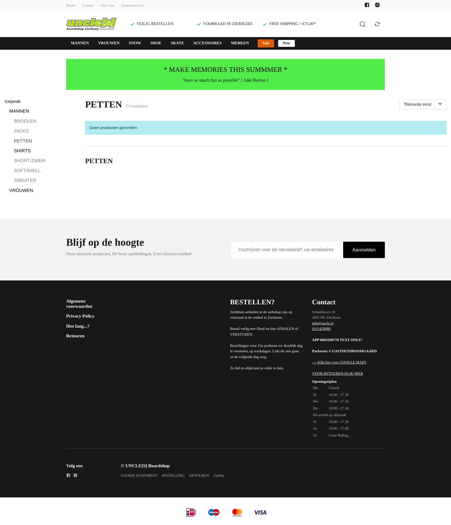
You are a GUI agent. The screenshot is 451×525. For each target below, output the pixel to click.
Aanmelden (364, 249)
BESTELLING (173, 475)
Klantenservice (132, 5)
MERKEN (240, 43)
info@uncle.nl (322, 323)
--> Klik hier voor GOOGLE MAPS (339, 362)
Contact (88, 5)
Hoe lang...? (77, 326)
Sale (266, 43)
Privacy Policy (80, 316)
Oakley (219, 475)
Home (70, 5)
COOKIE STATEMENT (139, 475)
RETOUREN (199, 475)
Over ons (107, 5)
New (286, 43)
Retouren (75, 336)
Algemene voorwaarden (79, 304)
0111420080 (321, 328)
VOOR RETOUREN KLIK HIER (337, 373)
